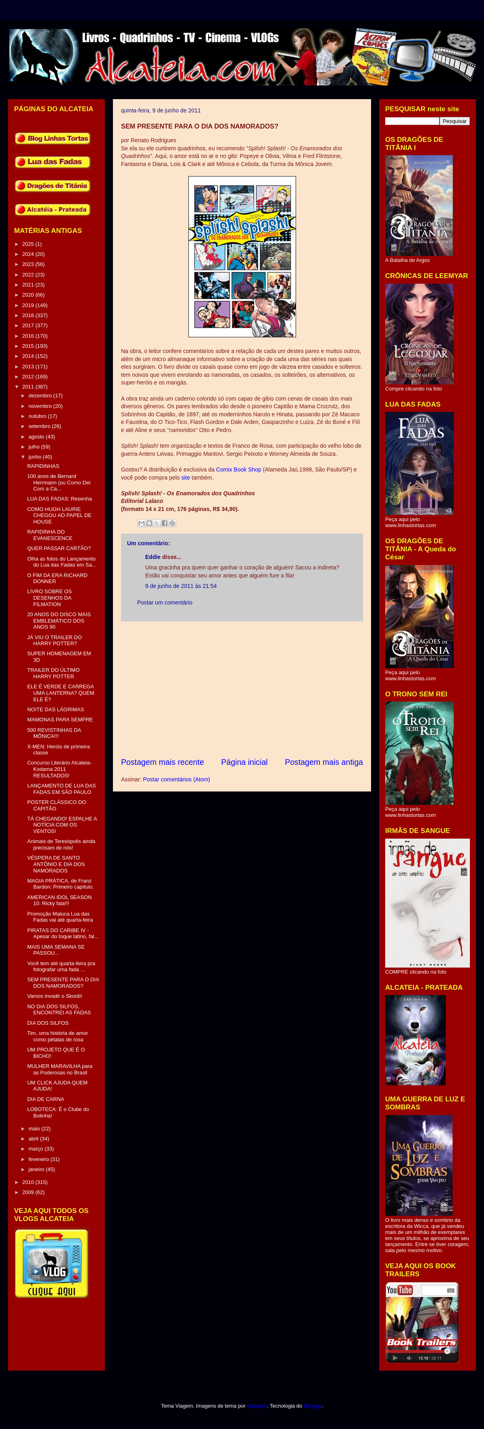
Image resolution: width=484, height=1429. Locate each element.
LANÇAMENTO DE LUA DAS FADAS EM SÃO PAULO (61, 789)
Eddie (153, 557)
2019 (28, 305)
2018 (28, 315)
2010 (28, 1182)
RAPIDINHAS (43, 466)
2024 (28, 254)
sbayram (257, 1406)
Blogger (312, 1406)
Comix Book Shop (238, 469)
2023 (28, 264)
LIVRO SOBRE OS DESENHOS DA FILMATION (49, 597)
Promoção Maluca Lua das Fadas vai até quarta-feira (60, 917)
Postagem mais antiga (324, 762)
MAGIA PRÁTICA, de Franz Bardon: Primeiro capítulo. (60, 884)
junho (36, 457)
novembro (41, 406)
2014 (28, 356)
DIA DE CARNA (45, 1099)
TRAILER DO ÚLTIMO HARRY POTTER (53, 673)
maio (35, 1129)
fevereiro (39, 1159)
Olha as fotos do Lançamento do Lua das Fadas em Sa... (61, 562)
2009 (28, 1192)
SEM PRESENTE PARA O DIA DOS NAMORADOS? (62, 982)
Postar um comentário (164, 602)
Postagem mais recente (162, 762)
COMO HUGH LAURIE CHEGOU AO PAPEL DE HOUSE (59, 515)
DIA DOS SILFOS (48, 1023)
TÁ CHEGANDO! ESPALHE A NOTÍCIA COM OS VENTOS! (61, 825)
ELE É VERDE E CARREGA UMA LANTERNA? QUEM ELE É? (60, 692)
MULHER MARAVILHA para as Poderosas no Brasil (59, 1069)
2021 (28, 285)
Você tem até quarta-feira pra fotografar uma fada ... (61, 966)
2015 (28, 346)
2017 (28, 325)
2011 (28, 387)
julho (35, 447)
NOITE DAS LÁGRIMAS (55, 709)
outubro (38, 416)
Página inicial (244, 762)
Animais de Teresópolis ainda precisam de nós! (61, 844)
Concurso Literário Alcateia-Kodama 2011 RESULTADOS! (59, 769)
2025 (28, 244)
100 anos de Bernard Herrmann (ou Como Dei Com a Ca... (58, 482)
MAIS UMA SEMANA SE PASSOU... (55, 950)
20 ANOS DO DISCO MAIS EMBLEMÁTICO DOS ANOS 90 (59, 620)
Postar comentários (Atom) (176, 779)
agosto (37, 437)
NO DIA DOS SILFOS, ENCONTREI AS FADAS (59, 1009)
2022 (28, 275)
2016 (28, 336)
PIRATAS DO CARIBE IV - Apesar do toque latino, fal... (62, 933)
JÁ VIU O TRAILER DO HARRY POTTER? (54, 640)
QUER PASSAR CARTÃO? (59, 548)
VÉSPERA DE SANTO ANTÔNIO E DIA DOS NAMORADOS (56, 864)
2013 (28, 366)
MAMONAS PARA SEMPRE (60, 720)
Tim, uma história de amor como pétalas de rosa (57, 1036)
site (185, 477)
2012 (28, 377)
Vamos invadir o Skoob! (54, 996)
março (37, 1149)
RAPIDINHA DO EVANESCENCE (49, 535)
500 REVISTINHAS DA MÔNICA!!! (54, 733)
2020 (28, 295)
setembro (40, 426)
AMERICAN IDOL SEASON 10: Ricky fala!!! (59, 900)
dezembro (41, 396)
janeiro (37, 1169)
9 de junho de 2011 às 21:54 (181, 586)
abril (34, 1139)
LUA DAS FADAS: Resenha (59, 499)
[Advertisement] (242, 689)
